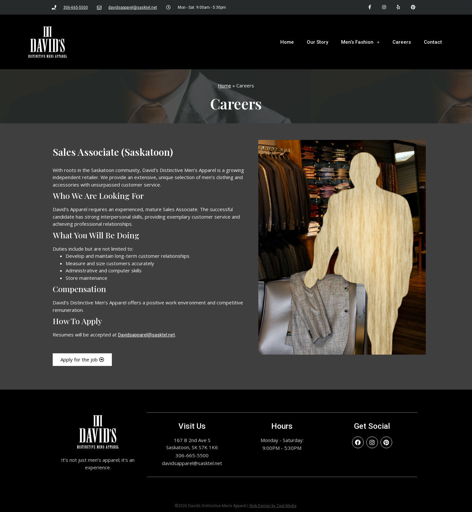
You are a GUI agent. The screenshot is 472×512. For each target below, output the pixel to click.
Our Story (317, 42)
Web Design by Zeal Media (272, 506)
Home (287, 42)
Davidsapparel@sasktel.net (146, 335)
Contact (433, 42)
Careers (401, 42)
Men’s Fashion (360, 42)
